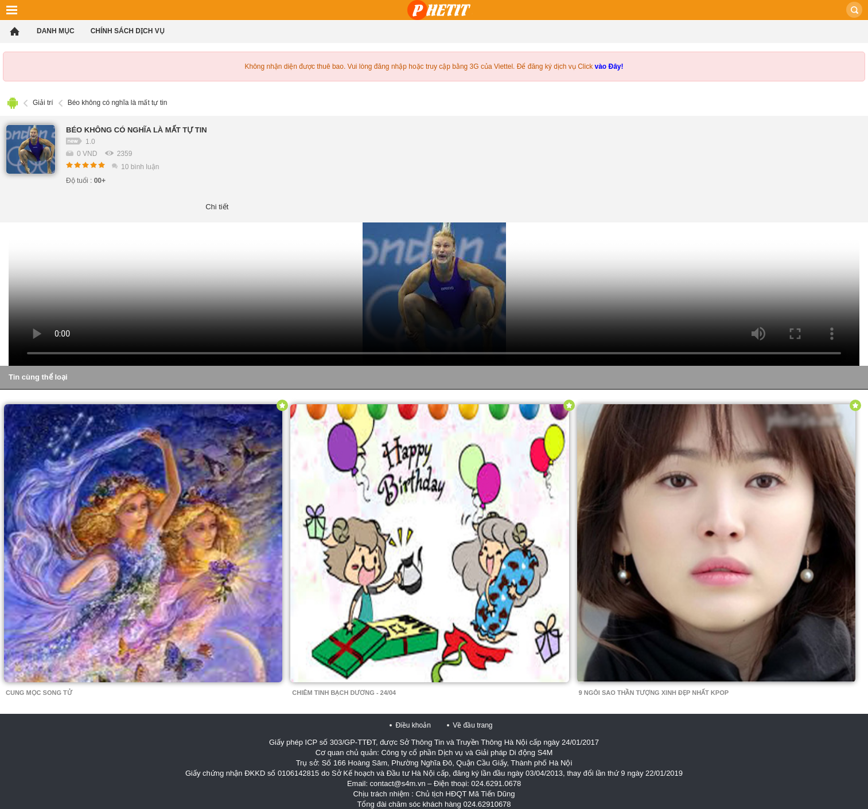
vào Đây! (608, 66)
